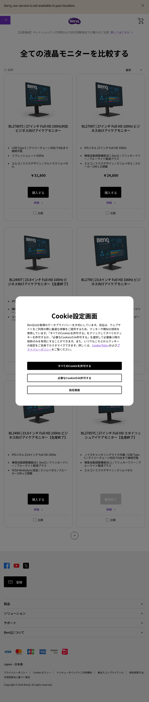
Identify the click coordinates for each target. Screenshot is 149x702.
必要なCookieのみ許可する (74, 378)
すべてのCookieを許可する (74, 366)
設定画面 (74, 390)
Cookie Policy (100, 345)
